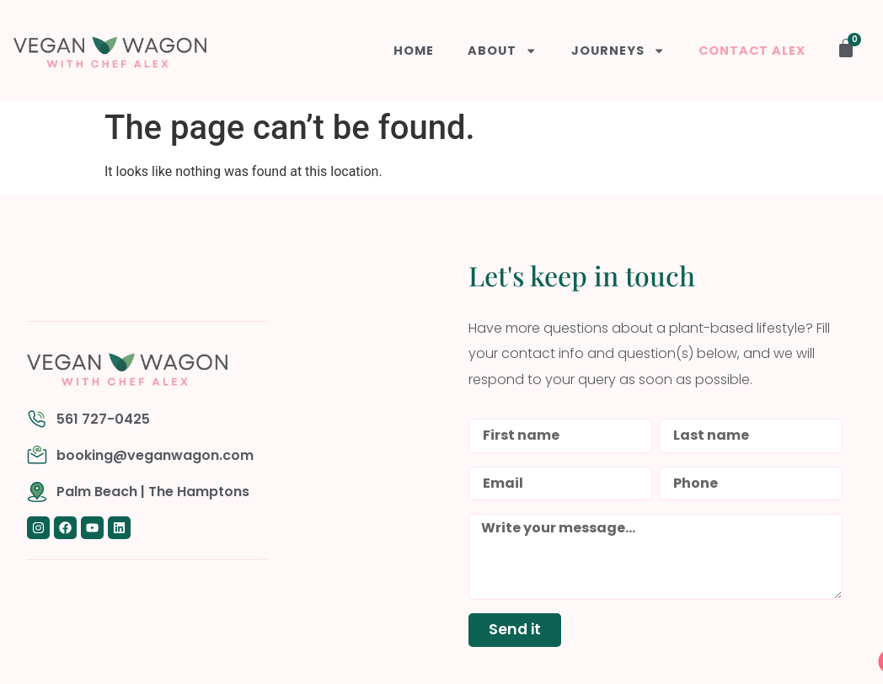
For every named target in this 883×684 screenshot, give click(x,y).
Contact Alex (751, 50)
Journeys (618, 50)
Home (414, 50)
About (503, 50)
